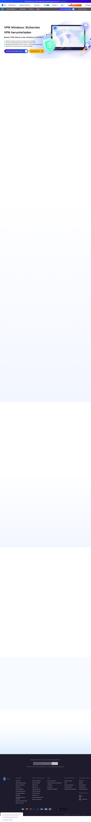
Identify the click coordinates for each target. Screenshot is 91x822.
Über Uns (81, 780)
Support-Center (68, 780)
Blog (38, 9)
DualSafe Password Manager (20, 798)
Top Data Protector (20, 793)
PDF (47, 5)
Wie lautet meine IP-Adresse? (54, 783)
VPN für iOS (35, 787)
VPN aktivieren (68, 787)
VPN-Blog (49, 785)
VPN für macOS (36, 783)
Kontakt (81, 783)
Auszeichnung (82, 787)
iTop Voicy (18, 787)
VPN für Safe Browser (37, 797)
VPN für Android (36, 789)
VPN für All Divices (36, 799)
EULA (83, 814)
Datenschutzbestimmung (12, 817)
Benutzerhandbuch (69, 785)
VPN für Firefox (36, 793)
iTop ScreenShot (20, 789)
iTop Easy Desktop (20, 785)
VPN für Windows (36, 780)
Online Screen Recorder (21, 801)
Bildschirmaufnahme (52, 789)
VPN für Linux (35, 795)
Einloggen (88, 5)
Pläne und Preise (20, 803)
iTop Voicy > (63, 1)
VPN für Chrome (36, 791)
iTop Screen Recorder (21, 783)
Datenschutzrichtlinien (76, 814)
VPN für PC (35, 785)
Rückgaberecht (66, 814)
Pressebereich (82, 785)
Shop (68, 5)
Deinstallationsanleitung (70, 789)
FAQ (65, 783)
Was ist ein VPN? (51, 780)
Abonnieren (54, 763)
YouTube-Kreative (83, 789)
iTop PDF (18, 795)
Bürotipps (49, 787)
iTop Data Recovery (20, 791)
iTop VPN (18, 780)
